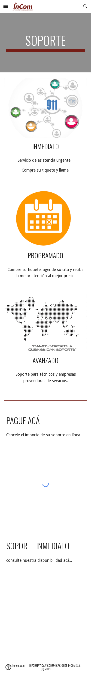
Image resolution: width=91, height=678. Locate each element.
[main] (45, 42)
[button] (5, 6)
